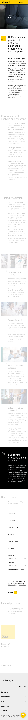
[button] (17, 2)
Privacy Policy (12, 585)
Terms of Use (22, 585)
